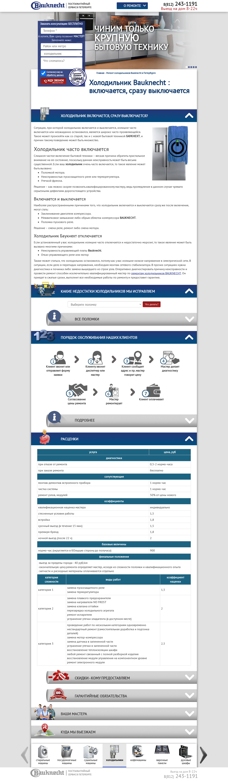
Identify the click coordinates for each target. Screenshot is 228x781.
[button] (24, 755)
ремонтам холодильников (156, 273)
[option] (43, 755)
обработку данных (55, 75)
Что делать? (151, 304)
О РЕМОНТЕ (132, 6)
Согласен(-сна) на (55, 74)
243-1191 (181, 775)
